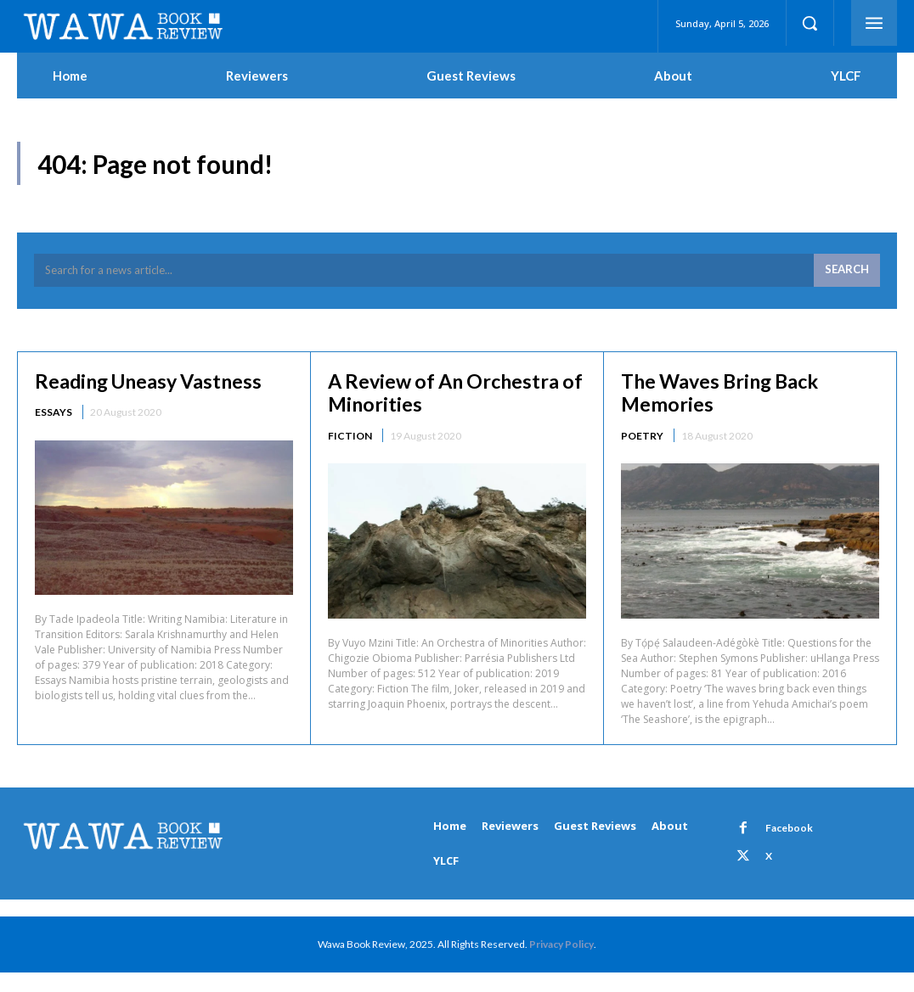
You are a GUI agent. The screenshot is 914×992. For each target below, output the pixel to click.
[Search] (847, 273)
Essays (53, 414)
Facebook (787, 830)
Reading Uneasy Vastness (153, 382)
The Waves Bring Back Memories (725, 394)
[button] (809, 23)
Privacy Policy (561, 945)
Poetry (642, 438)
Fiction (350, 438)
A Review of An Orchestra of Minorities (448, 394)
